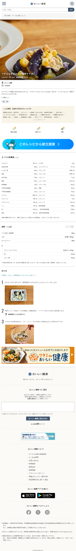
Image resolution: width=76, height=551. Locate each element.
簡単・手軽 (5, 101)
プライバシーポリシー (37, 473)
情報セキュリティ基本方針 (38, 476)
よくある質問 (35, 424)
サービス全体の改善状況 (37, 454)
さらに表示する (38, 120)
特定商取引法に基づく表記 (38, 480)
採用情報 (32, 470)
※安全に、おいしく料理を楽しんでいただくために (17, 275)
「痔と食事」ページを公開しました (14, 15)
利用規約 (32, 464)
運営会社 (32, 467)
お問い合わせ (31, 398)
